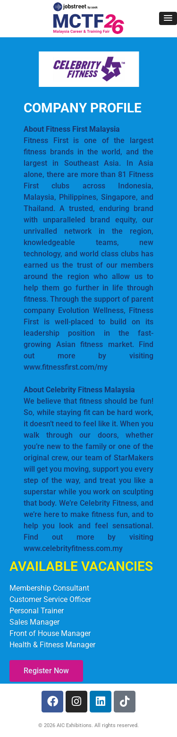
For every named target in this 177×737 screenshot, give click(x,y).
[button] (168, 18)
